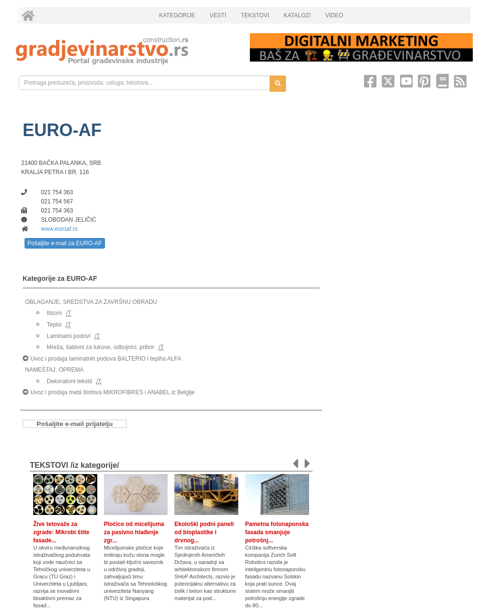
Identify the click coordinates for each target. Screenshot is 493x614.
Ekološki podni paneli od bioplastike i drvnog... (204, 532)
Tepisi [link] (54, 324)
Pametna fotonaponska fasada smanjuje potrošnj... (277, 532)
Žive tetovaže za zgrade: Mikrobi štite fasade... (61, 532)
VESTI (217, 15)
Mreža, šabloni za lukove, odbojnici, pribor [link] (100, 347)
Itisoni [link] (54, 313)
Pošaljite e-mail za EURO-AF (64, 243)
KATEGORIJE (177, 15)
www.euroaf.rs (59, 229)
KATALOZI (297, 15)
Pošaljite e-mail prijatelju (75, 423)
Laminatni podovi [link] (69, 336)
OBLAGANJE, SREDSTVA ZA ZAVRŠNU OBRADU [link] (91, 302)
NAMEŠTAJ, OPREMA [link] (54, 369)
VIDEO (334, 15)
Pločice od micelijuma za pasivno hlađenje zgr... (134, 532)
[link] (126, 50)
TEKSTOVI (255, 15)
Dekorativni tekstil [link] (69, 381)
